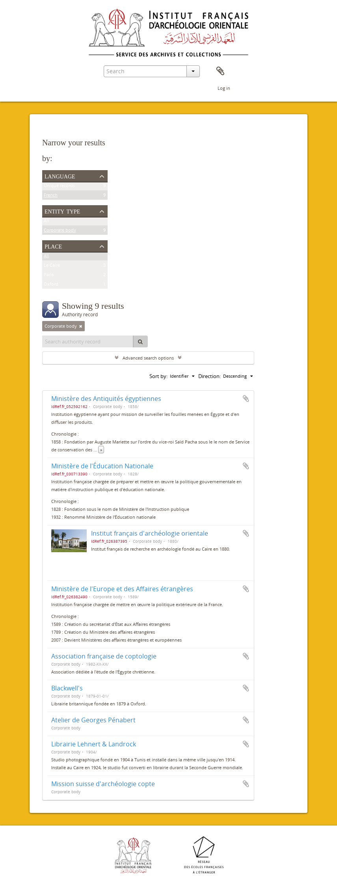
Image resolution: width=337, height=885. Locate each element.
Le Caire (52, 266)
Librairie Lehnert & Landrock (93, 744)
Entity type (62, 210)
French (51, 196)
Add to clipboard (246, 399)
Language (60, 175)
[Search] (140, 341)
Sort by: (158, 376)
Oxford (51, 285)
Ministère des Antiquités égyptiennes (106, 398)
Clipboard (220, 71)
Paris (49, 276)
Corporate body (60, 231)
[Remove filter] (80, 326)
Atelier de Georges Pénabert (93, 720)
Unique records (59, 187)
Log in (224, 88)
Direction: (209, 376)
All (46, 222)
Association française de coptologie (103, 656)
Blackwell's (67, 688)
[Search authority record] (88, 341)
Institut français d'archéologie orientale (149, 533)
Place (53, 245)
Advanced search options (148, 358)
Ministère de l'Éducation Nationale (102, 466)
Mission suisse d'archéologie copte (103, 783)
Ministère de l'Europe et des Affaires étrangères (122, 588)
